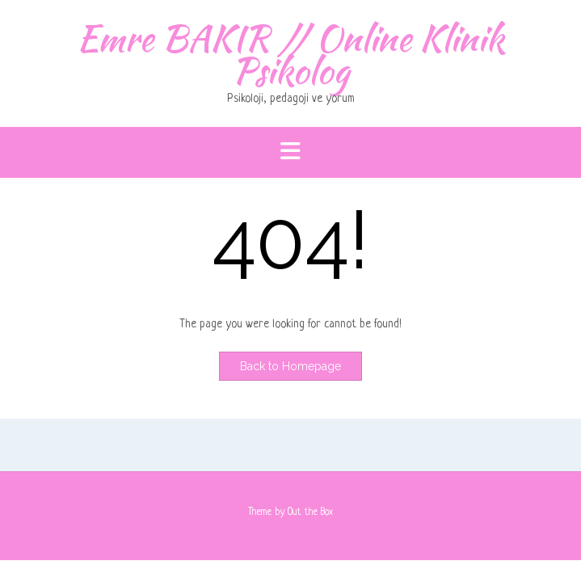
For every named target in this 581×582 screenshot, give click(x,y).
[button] (290, 153)
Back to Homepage (290, 366)
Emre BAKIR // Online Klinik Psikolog (290, 54)
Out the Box (310, 512)
